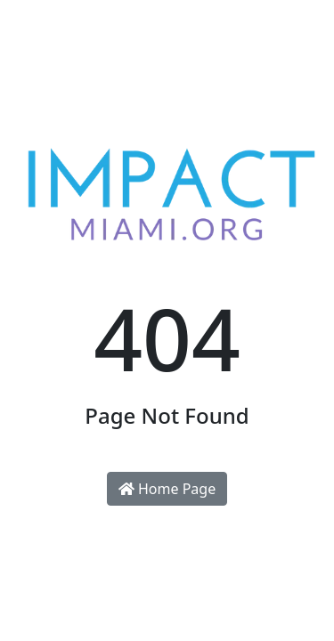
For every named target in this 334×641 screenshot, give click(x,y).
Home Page (167, 489)
